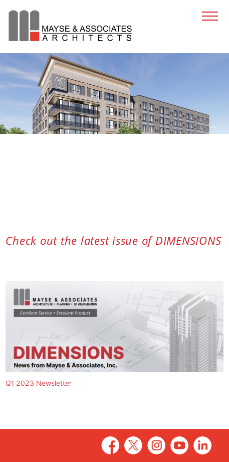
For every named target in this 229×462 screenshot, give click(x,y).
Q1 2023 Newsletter (39, 383)
